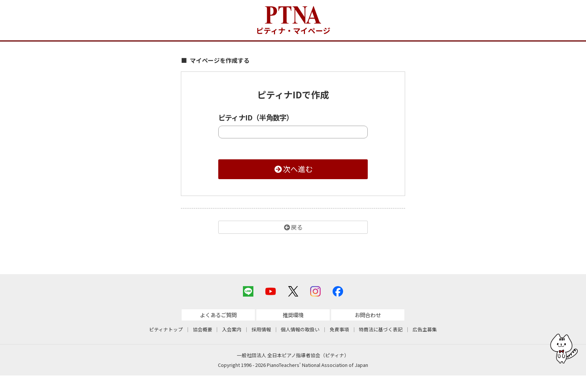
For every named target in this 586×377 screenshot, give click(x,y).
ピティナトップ (166, 331)
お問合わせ (368, 316)
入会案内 (231, 331)
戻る (293, 227)
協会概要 (202, 331)
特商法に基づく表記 (381, 331)
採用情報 (261, 331)
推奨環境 (293, 316)
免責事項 (339, 331)
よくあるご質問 (218, 316)
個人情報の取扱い (300, 331)
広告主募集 (425, 331)
